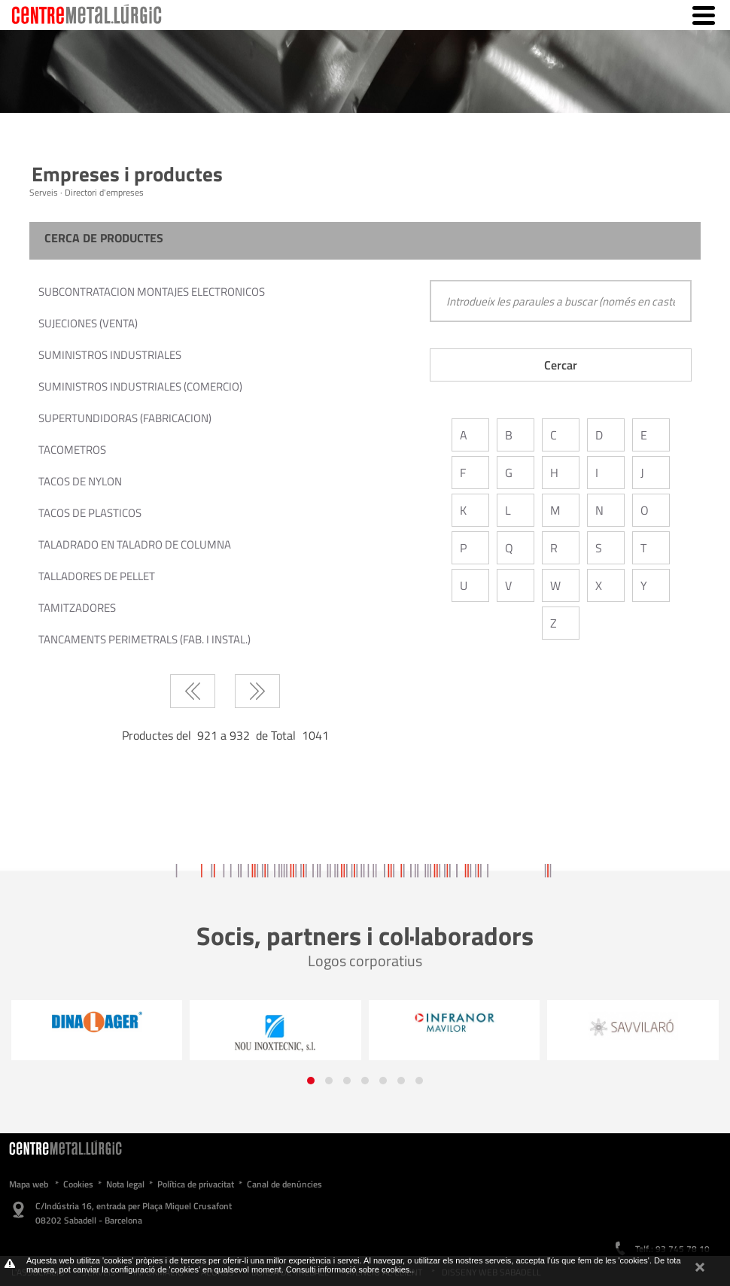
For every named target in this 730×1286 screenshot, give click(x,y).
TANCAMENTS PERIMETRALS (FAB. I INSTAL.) (144, 639)
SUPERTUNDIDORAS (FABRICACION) (124, 418)
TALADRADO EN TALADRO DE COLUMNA (134, 544)
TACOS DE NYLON (80, 481)
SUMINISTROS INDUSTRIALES (109, 354)
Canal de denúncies (284, 1184)
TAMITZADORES (77, 607)
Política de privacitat (195, 1184)
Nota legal (125, 1184)
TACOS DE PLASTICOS (89, 512)
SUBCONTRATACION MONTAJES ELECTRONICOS (151, 291)
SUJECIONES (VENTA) (88, 323)
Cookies (78, 1184)
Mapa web (28, 1184)
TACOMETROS (72, 449)
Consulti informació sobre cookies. (349, 1269)
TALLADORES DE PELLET (96, 576)
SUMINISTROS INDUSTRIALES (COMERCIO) (140, 386)
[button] (311, 1080)
